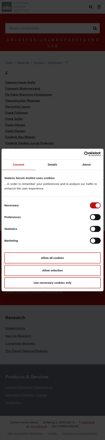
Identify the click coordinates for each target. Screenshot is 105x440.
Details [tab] (52, 164)
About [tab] (86, 164)
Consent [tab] (18, 164)
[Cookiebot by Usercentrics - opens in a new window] (84, 154)
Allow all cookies (52, 257)
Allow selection (52, 270)
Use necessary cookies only (52, 282)
